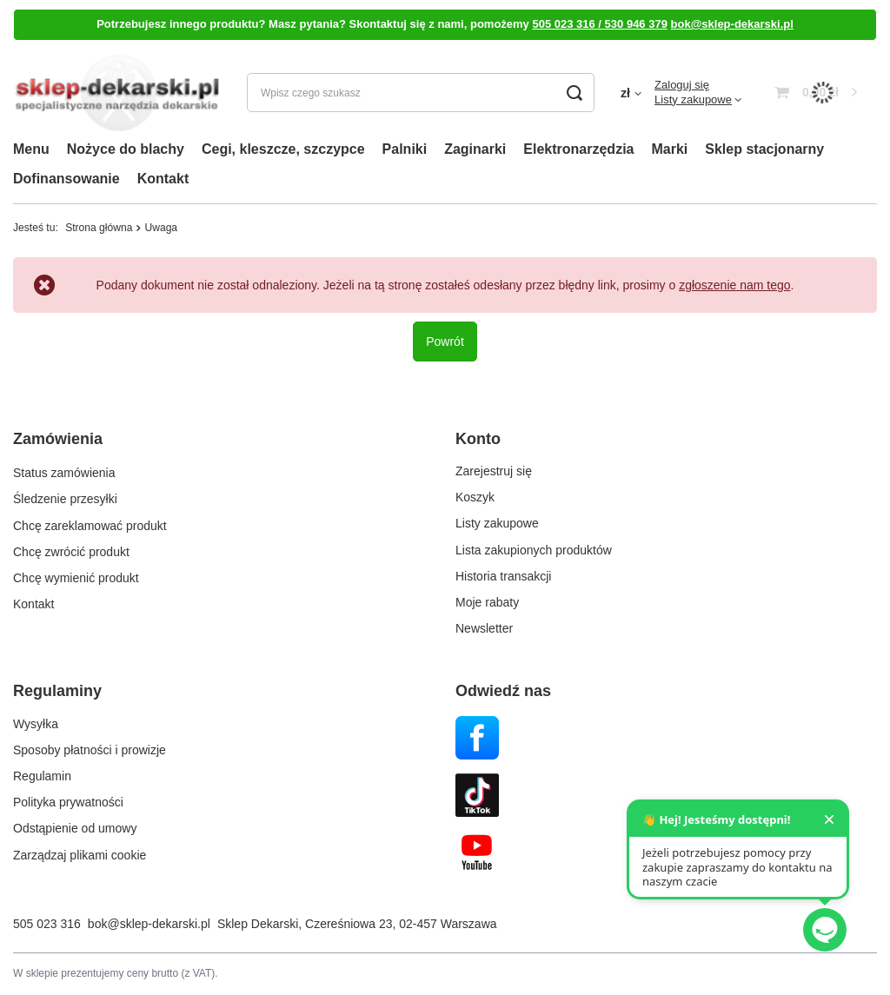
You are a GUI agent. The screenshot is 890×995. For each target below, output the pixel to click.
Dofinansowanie (66, 178)
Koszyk (475, 497)
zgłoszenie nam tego (734, 285)
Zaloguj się (681, 84)
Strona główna (98, 228)
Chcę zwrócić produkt (71, 550)
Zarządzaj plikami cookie (79, 855)
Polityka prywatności (68, 802)
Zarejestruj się (493, 471)
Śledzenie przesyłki (65, 497)
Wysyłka (35, 724)
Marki (669, 149)
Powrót (445, 341)
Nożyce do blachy (125, 149)
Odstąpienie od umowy (74, 828)
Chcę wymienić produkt (76, 576)
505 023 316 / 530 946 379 (599, 23)
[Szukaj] (574, 92)
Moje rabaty (487, 602)
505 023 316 (47, 924)
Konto (478, 439)
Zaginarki (475, 149)
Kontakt (163, 178)
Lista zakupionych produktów (533, 550)
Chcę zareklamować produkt (90, 523)
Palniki (405, 149)
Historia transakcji (503, 576)
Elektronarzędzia (578, 149)
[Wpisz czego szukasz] (420, 92)
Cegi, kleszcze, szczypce (283, 149)
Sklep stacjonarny (764, 149)
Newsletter (484, 628)
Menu (31, 149)
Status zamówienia (64, 471)
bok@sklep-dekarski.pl (732, 23)
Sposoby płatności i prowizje (89, 750)
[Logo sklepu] (117, 92)
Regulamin (42, 776)
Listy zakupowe (693, 99)
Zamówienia (58, 439)
